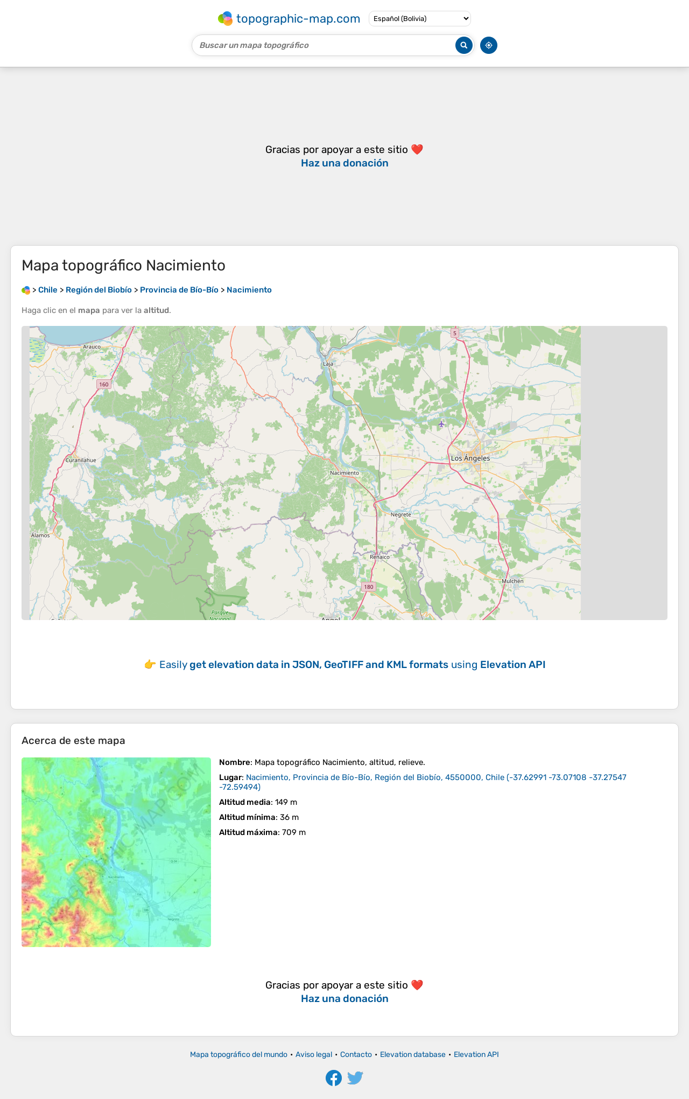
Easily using (352, 664)
